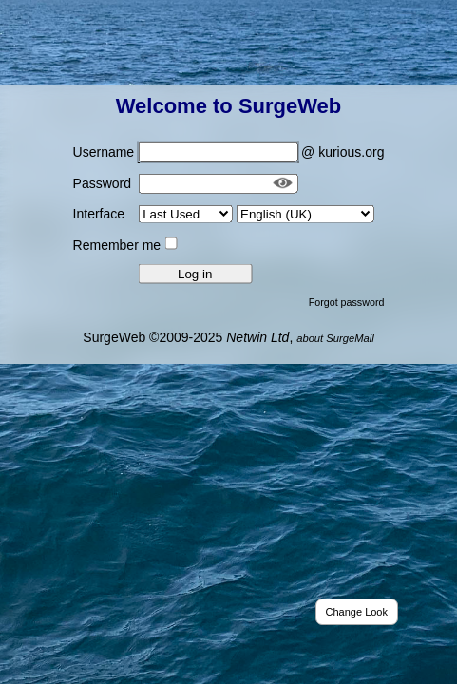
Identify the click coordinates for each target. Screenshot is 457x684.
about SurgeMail (334, 337)
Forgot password (347, 301)
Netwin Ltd (257, 336)
